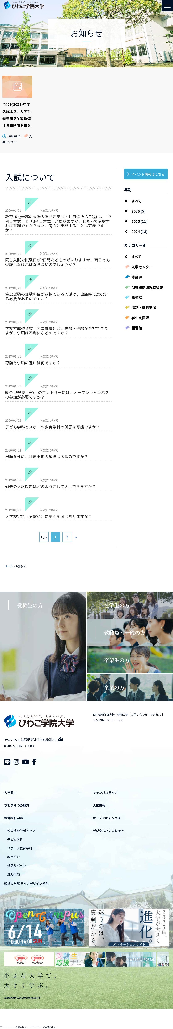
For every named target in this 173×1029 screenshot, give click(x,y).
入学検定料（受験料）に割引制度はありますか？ (48, 516)
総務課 (136, 277)
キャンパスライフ (105, 792)
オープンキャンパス (107, 818)
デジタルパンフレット (108, 830)
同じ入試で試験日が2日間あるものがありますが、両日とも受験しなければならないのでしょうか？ (57, 262)
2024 (135, 231)
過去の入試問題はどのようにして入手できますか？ (50, 486)
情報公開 (122, 715)
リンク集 (98, 720)
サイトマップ (115, 720)
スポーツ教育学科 (19, 848)
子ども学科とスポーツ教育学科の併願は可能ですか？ (52, 427)
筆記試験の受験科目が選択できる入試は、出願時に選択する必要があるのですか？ (56, 296)
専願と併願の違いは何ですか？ (33, 362)
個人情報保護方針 (104, 715)
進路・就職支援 (143, 307)
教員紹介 (13, 856)
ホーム (9, 566)
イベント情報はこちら (148, 174)
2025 (135, 221)
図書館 (136, 327)
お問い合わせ (139, 715)
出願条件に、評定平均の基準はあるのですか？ (46, 456)
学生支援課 (140, 317)
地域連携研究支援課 (147, 287)
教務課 (136, 297)
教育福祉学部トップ (21, 830)
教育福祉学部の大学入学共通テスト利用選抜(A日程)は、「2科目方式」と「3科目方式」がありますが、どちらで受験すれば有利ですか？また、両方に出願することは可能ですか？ (58, 223)
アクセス (155, 715)
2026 (135, 211)
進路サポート (16, 865)
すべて (136, 201)
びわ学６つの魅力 (16, 805)
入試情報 (99, 805)
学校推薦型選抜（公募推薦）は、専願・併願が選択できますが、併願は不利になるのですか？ (56, 330)
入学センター (142, 266)
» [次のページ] (76, 537)
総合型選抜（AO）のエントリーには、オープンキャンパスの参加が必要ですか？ (57, 394)
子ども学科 (15, 839)
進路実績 (13, 874)
